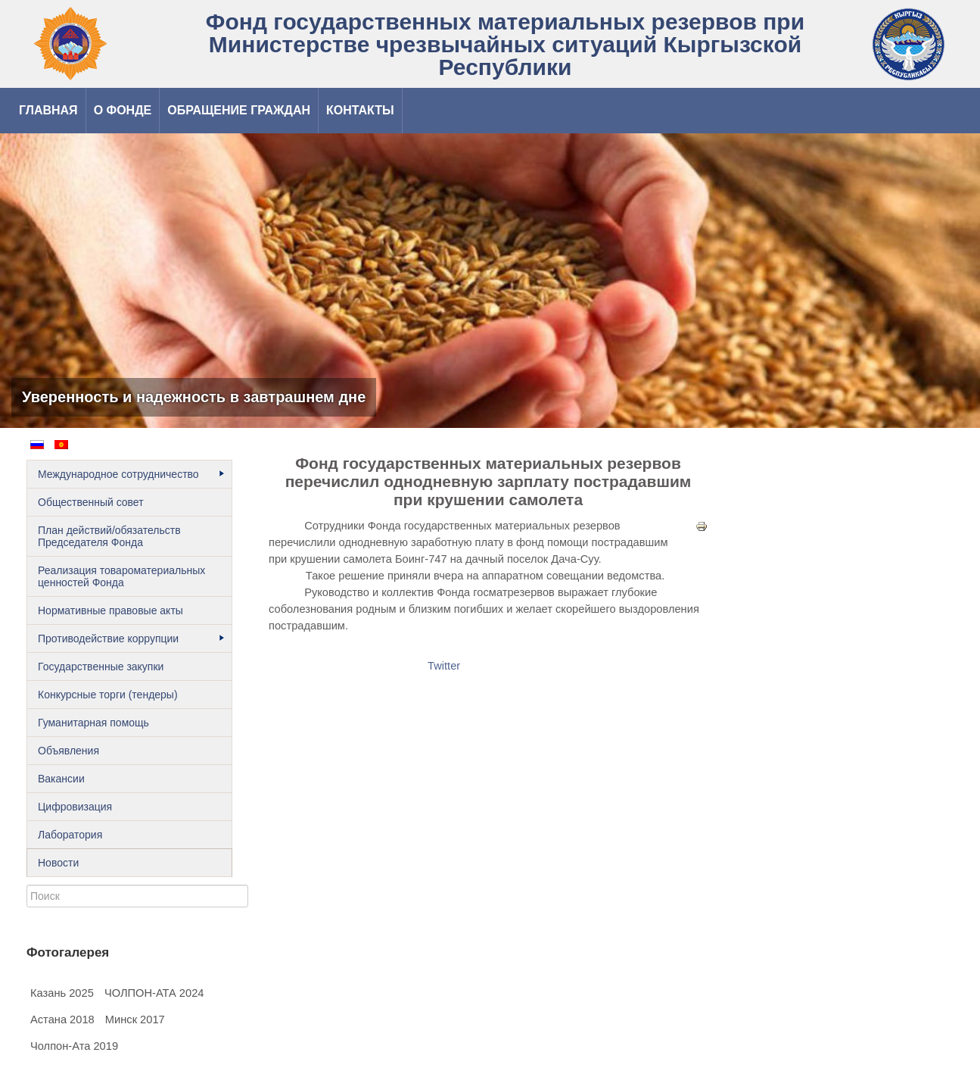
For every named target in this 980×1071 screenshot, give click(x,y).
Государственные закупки (100, 666)
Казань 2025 (62, 993)
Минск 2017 (135, 1019)
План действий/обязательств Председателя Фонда (109, 536)
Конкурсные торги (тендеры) (108, 694)
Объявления (68, 751)
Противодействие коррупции (131, 638)
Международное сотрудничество (131, 474)
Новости (58, 863)
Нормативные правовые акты (110, 610)
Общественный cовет (91, 502)
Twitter (444, 666)
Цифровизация (75, 807)
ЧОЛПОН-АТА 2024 (154, 993)
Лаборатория (70, 835)
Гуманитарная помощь (93, 723)
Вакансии (61, 779)
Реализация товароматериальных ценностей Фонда (121, 576)
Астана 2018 (62, 1019)
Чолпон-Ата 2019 (74, 1046)
